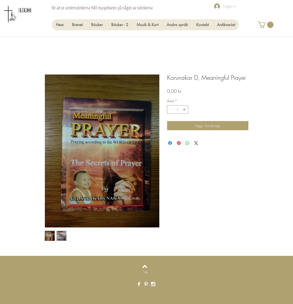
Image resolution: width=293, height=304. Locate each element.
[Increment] (184, 109)
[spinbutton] (178, 109)
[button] (266, 25)
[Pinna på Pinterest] (179, 143)
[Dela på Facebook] (170, 143)
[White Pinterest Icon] (146, 284)
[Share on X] (196, 143)
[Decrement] (171, 109)
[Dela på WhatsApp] (187, 143)
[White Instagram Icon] (153, 284)
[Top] (145, 272)
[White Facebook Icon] (139, 284)
